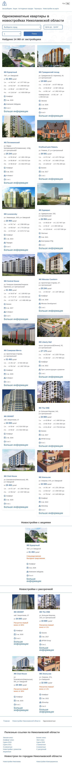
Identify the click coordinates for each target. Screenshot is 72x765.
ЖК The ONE (44, 408)
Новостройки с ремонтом (12, 749)
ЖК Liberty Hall (45, 342)
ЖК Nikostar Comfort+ (48, 279)
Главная (6, 721)
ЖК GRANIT (9, 416)
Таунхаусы (38, 8)
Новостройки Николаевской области (26, 721)
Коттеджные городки (25, 8)
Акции (15, 8)
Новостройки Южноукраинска (47, 761)
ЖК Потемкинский (12, 142)
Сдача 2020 (40, 742)
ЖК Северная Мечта (12, 350)
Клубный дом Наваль (48, 147)
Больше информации (16, 111)
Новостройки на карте (51, 8)
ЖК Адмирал (44, 210)
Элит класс (40, 740)
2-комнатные (41, 744)
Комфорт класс (8, 740)
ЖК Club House (10, 476)
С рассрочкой (41, 749)
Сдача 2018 (7, 742)
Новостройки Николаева (12, 761)
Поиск (34, 34)
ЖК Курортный (10, 72)
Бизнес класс (41, 737)
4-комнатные (41, 747)
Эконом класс (8, 737)
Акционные (7, 752)
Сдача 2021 (7, 744)
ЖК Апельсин (45, 477)
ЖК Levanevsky (10, 214)
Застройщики (7, 8)
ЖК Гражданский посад (49, 72)
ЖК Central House (11, 281)
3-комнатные (7, 747)
